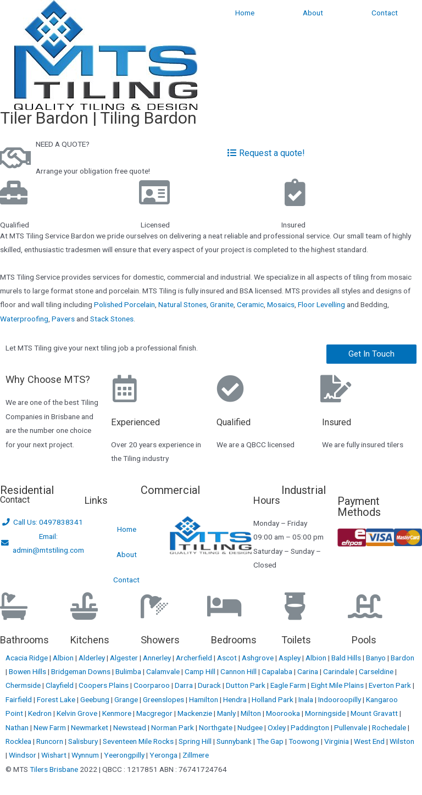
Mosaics (281, 304)
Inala (306, 699)
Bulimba (129, 671)
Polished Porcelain (124, 304)
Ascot (227, 657)
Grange (127, 699)
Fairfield (19, 699)
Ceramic (250, 304)
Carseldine (377, 671)
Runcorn (50, 741)
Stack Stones (112, 318)
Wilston (402, 741)
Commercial (170, 490)
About (313, 12)
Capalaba (278, 671)
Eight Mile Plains (338, 685)
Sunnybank (234, 741)
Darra (185, 685)
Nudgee (250, 727)
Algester (125, 657)
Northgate (216, 727)
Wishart (54, 754)
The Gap (271, 741)
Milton (252, 713)
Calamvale (163, 671)
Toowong (304, 741)
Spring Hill (196, 741)
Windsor (23, 754)
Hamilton (204, 699)
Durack (210, 685)
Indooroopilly (340, 699)
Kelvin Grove (78, 713)
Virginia (337, 741)
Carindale (339, 671)
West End (370, 741)
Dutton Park (246, 685)
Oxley (277, 727)
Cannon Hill (239, 671)
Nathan (17, 727)
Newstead (130, 727)
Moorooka (284, 713)
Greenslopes (164, 699)
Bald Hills (347, 657)
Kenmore (117, 713)
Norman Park (173, 727)
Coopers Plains (104, 685)
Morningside (326, 713)
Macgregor (155, 713)
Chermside (23, 685)
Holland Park (273, 699)
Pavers (63, 318)
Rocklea (19, 741)
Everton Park (391, 685)
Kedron (40, 713)
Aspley (290, 657)
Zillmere (195, 754)
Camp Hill (201, 671)
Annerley (158, 657)
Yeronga (164, 754)
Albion (64, 657)
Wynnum (86, 754)
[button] (371, 354)
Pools (364, 640)
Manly (227, 713)
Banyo (376, 657)
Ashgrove (258, 657)
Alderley (93, 657)
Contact (384, 12)
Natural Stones (182, 304)
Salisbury (83, 741)
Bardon (402, 657)
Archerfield (195, 657)
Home (244, 12)
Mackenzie (195, 713)
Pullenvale (351, 727)
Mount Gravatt (375, 713)
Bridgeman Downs (81, 671)
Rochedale (390, 727)
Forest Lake (57, 699)
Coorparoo (152, 685)
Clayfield (60, 685)
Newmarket (90, 727)
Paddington (311, 727)
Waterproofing (24, 318)
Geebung (95, 699)
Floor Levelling (321, 304)
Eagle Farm (289, 685)
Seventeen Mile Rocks (139, 741)
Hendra (235, 699)
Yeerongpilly (125, 754)
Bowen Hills (28, 671)
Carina (308, 671)
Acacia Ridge (27, 657)
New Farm (51, 727)
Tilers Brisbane (54, 769)
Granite (222, 304)
